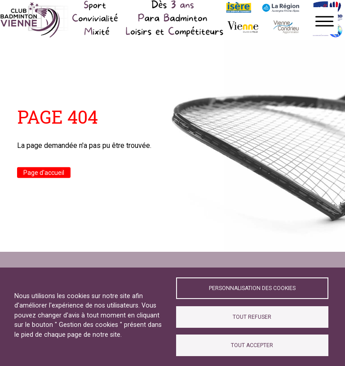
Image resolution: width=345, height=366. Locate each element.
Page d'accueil (43, 172)
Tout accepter (252, 345)
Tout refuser (252, 317)
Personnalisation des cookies (252, 288)
